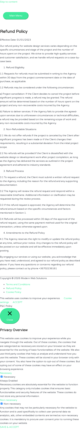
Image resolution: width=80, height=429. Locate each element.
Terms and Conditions (18, 284)
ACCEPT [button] (17, 302)
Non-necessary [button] (8, 400)
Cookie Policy (13, 292)
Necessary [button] (6, 373)
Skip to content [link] (8, 1)
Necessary (9, 376)
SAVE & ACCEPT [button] (9, 427)
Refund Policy (13, 288)
